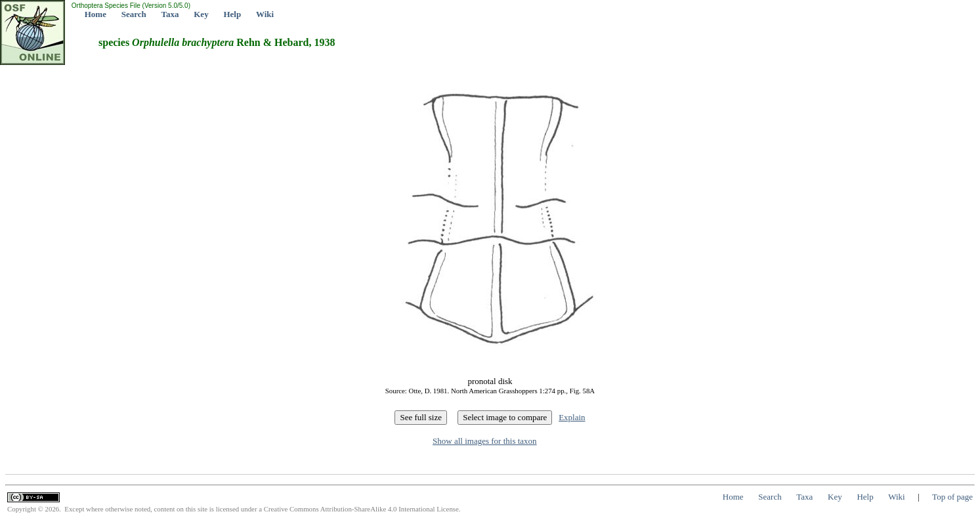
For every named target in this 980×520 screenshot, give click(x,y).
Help (232, 14)
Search (133, 14)
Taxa (170, 14)
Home (95, 14)
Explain (572, 417)
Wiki (265, 14)
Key (201, 14)
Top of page (952, 497)
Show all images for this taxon (485, 441)
